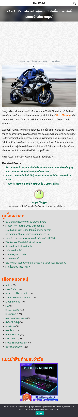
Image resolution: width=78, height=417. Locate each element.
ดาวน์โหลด (10, 330)
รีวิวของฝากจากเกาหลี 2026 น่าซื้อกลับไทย (24, 226)
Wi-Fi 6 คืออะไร (12, 258)
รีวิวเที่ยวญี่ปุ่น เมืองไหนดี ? (17, 267)
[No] (75, 410)
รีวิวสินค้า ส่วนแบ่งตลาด (16, 343)
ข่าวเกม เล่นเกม (12, 310)
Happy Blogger (40, 61)
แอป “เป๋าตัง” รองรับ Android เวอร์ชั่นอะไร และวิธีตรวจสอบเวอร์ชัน (35, 263)
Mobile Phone (12, 302)
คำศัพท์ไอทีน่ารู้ (12, 322)
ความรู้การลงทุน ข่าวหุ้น (16, 318)
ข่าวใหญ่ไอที (10, 314)
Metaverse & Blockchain (18, 297)
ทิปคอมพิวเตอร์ (12, 334)
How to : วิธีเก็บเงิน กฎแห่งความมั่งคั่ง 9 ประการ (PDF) (32, 184)
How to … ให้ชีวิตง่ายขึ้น (16, 293)
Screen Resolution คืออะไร (18, 246)
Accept (39, 413)
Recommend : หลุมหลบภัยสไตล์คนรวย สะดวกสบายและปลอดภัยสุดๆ (39, 167)
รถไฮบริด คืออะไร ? (13, 250)
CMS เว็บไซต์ (11, 289)
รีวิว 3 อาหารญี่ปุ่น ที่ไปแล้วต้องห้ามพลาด (23, 242)
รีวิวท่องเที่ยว (11, 338)
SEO (7, 306)
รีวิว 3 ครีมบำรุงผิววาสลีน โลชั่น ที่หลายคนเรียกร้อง (28, 230)
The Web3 (39, 3)
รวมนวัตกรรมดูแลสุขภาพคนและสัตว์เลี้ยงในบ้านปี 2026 (30, 238)
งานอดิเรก (56, 61)
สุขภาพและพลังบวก (14, 347)
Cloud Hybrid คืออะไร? (16, 254)
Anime (8, 285)
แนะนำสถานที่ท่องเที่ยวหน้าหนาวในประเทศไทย (25, 222)
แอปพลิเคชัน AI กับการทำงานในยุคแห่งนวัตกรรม (27, 234)
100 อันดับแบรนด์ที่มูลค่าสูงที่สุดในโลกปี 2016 (27, 171)
